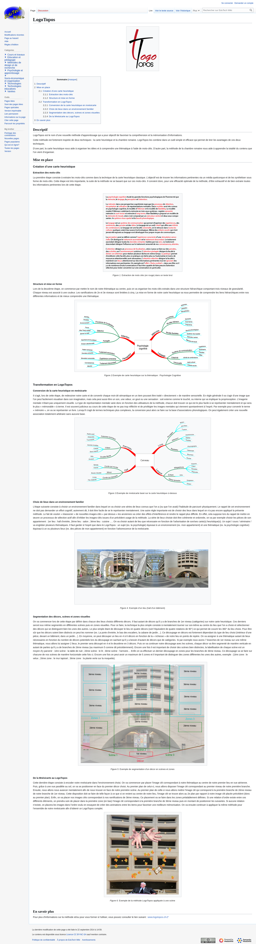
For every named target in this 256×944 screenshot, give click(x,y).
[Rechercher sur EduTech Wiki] (227, 10)
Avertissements (88, 940)
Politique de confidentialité (43, 940)
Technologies (14, 83)
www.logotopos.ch (157, 917)
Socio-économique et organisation (14, 79)
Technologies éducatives (12, 87)
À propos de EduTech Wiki (68, 940)
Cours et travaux (16, 54)
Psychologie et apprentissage (13, 71)
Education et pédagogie (12, 58)
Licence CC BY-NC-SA (76, 934)
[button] (5, 54)
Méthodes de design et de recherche (12, 65)
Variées (11, 91)
